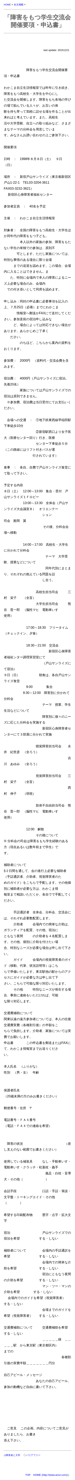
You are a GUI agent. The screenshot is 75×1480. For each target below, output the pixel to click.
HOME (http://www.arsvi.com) (50, 1474)
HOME (7, 4)
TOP (28, 1474)
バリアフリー (33, 1455)
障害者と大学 (13, 1455)
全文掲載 (18, 4)
